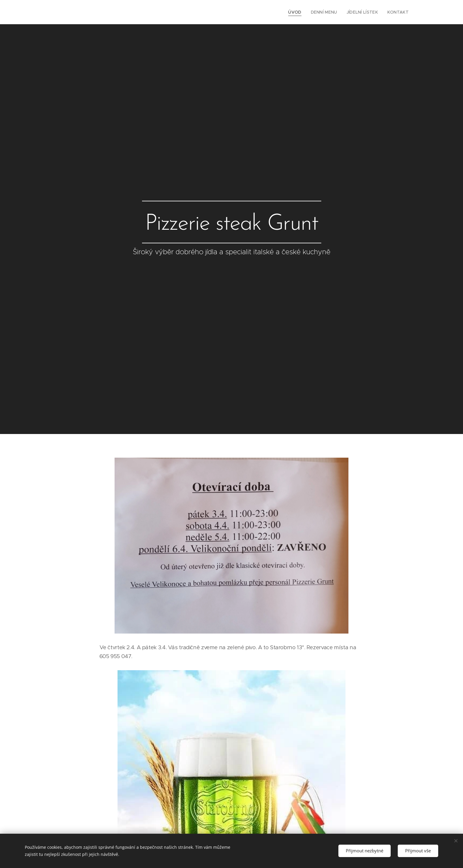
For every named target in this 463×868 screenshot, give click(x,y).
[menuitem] (303, 12)
